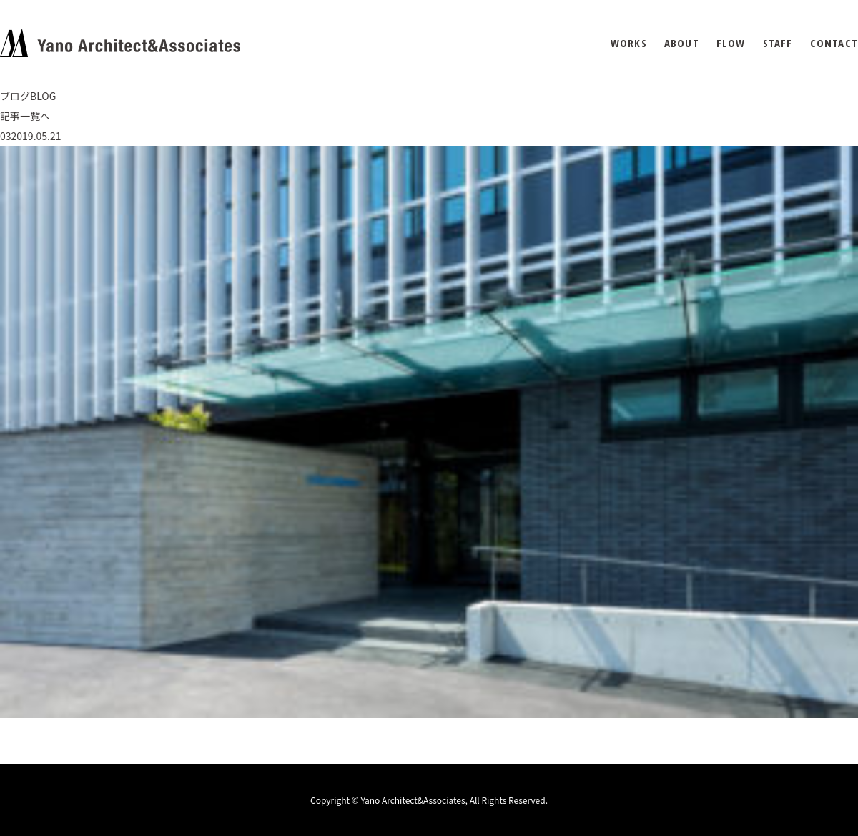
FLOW (731, 43)
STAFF (778, 43)
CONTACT (834, 43)
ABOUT (681, 43)
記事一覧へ (25, 116)
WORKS (629, 43)
